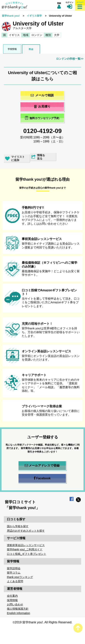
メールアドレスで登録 (42, 465)
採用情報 (12, 600)
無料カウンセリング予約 (42, 118)
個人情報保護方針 (18, 608)
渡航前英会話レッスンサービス (26, 545)
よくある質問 (15, 581)
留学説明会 (13, 568)
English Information (18, 613)
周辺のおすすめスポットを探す (26, 530)
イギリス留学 (34, 15)
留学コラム (13, 572)
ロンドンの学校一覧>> (69, 58)
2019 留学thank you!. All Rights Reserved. (43, 622)
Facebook (42, 478)
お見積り (42, 106)
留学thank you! (11, 15)
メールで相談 (42, 95)
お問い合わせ (15, 604)
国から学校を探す (18, 526)
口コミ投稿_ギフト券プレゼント (26, 553)
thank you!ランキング (20, 577)
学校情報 (12, 49)
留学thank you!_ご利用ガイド (24, 549)
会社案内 (12, 595)
